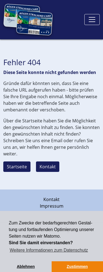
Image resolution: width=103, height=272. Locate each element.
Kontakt (48, 167)
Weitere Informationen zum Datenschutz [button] (49, 250)
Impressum (51, 206)
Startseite (17, 167)
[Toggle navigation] (92, 19)
